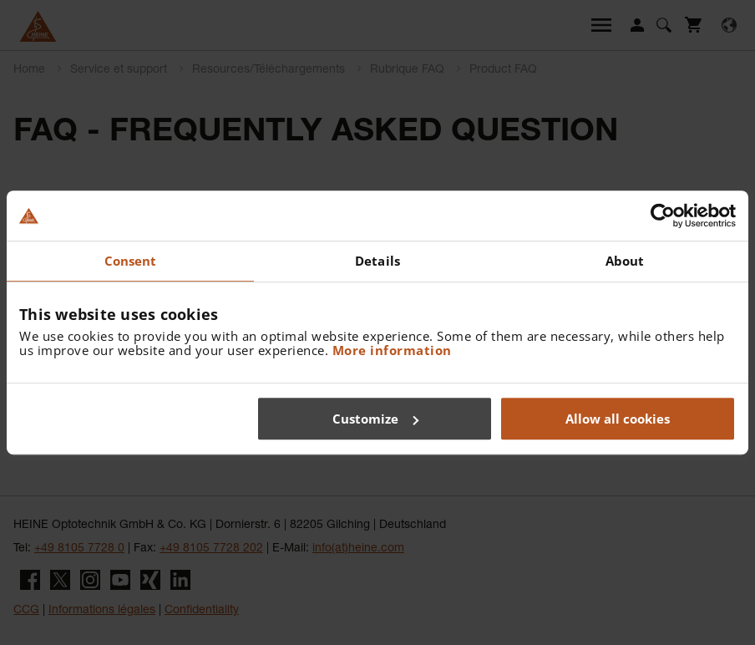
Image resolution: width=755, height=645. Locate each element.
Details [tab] (377, 260)
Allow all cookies (617, 418)
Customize (375, 418)
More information (392, 350)
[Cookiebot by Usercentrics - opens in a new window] (663, 215)
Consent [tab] (130, 260)
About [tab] (625, 260)
